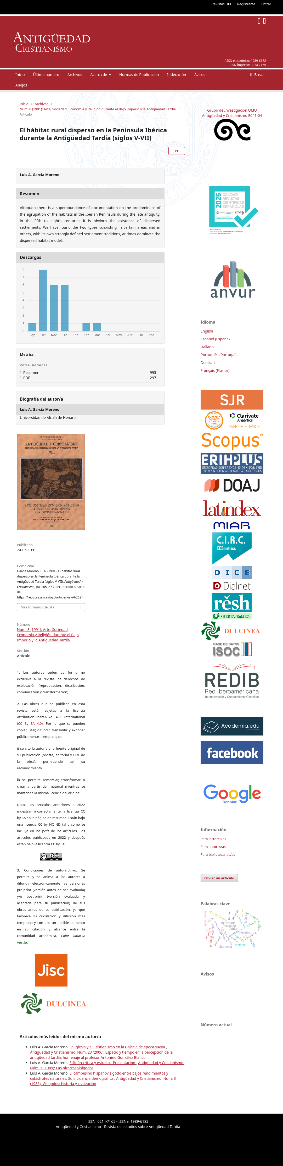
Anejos (21, 85)
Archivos (74, 74)
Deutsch (208, 362)
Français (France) (215, 370)
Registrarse (246, 4)
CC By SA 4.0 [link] (30, 723)
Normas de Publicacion (139, 74)
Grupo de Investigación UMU (232, 110)
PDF (177, 151)
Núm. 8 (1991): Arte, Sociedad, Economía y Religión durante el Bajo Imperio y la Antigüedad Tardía (98, 109)
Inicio (20, 74)
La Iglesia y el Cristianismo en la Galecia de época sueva (118, 1046)
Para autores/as (213, 846)
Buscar (259, 74)
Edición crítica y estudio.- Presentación (103, 1062)
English (207, 331)
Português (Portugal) (218, 354)
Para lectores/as (213, 838)
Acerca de (99, 74)
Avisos (199, 74)
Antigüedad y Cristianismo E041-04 (232, 115)
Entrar (266, 4)
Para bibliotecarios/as (218, 854)
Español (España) (215, 338)
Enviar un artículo (219, 878)
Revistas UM (221, 4)
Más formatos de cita (37, 607)
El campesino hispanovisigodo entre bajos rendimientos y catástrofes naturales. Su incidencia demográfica (99, 1076)
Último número (46, 74)
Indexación (176, 74)
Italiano (207, 346)
